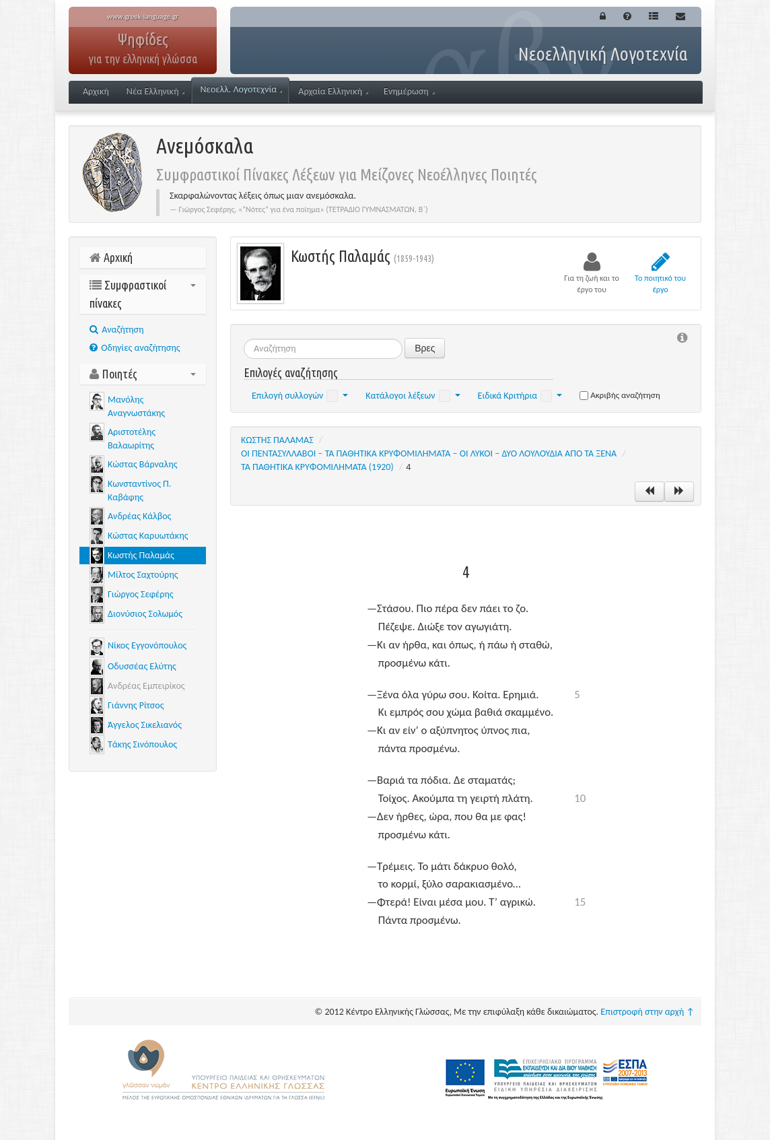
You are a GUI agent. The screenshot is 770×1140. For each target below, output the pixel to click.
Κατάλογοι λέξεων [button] (412, 396)
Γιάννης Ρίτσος (136, 705)
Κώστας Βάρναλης (142, 464)
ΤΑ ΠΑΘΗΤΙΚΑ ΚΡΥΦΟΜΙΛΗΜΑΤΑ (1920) (317, 467)
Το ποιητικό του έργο (660, 272)
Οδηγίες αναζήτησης (135, 348)
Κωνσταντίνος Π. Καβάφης (139, 490)
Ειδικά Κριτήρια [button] (520, 396)
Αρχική (96, 91)
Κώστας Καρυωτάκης (148, 535)
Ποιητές (143, 373)
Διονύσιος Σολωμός (145, 613)
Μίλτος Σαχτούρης (143, 574)
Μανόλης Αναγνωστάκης (136, 406)
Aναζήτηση (117, 329)
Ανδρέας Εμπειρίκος (146, 686)
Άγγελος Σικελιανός (145, 725)
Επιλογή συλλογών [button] (300, 396)
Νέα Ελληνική (156, 91)
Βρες (425, 348)
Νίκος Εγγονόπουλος (147, 645)
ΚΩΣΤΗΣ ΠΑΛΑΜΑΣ (277, 440)
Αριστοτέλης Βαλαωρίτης (131, 438)
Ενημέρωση (409, 91)
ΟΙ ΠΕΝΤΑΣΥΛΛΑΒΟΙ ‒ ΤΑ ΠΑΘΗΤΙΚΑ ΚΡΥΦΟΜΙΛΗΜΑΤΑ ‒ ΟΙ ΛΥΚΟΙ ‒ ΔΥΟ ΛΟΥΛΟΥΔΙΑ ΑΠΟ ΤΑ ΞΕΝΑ (429, 453)
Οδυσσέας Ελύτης (142, 666)
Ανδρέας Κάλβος (139, 516)
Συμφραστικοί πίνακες (143, 294)
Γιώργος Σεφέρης (141, 594)
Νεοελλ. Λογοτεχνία (241, 89)
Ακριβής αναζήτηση (620, 395)
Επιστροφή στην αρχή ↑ (647, 1011)
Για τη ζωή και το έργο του (591, 272)
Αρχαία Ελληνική (333, 91)
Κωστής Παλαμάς (141, 555)
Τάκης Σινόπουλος (142, 744)
